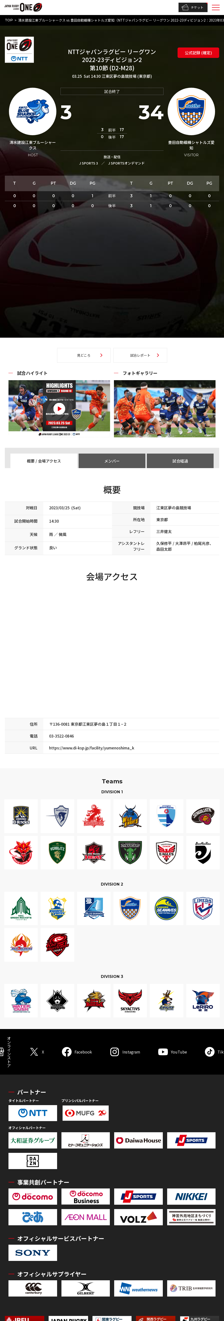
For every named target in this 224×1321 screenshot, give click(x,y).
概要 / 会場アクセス (44, 461)
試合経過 (180, 461)
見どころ (83, 355)
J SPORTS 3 (88, 163)
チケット (192, 7)
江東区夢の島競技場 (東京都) (127, 76)
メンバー (112, 461)
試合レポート (140, 355)
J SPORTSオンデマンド (126, 163)
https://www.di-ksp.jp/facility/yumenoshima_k (91, 748)
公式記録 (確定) (198, 52)
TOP (9, 20)
